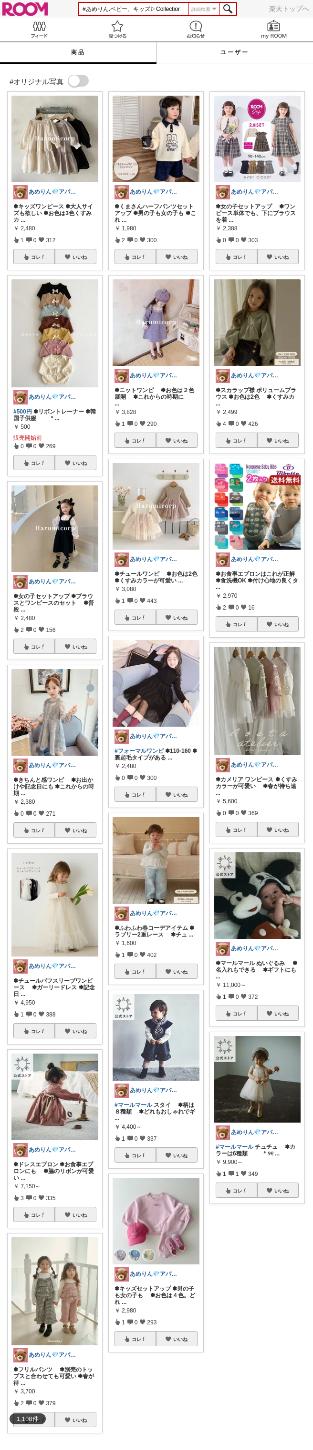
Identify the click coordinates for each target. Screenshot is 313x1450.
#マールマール (133, 1105)
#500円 (22, 411)
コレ (38, 257)
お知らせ (195, 29)
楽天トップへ (289, 8)
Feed (39, 29)
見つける (117, 29)
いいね (80, 257)
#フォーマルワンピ (139, 751)
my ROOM (274, 29)
